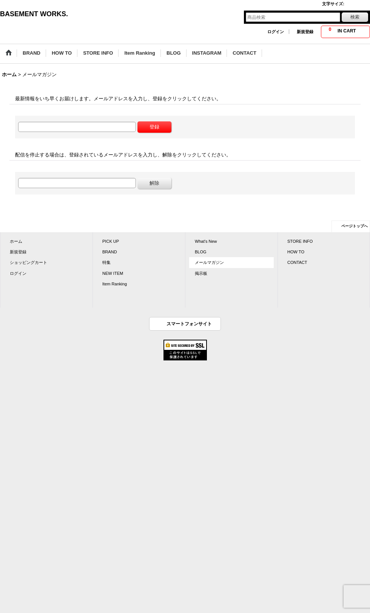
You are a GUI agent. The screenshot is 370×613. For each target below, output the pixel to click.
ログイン (275, 31)
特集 (106, 262)
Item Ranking (114, 284)
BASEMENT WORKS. (34, 14)
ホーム (16, 241)
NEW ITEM (112, 273)
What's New (206, 241)
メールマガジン (209, 262)
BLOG (201, 252)
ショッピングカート (28, 262)
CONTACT (297, 262)
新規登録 (305, 31)
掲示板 (201, 273)
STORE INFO (300, 241)
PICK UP (110, 241)
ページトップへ (354, 226)
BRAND (109, 252)
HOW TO (295, 252)
